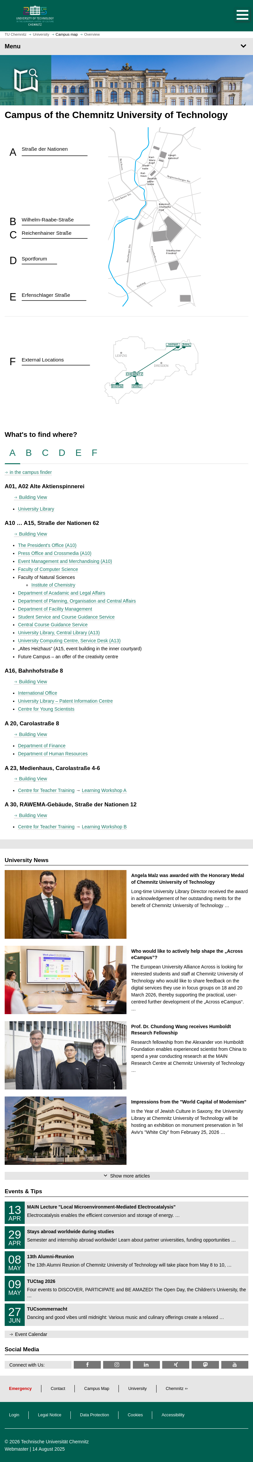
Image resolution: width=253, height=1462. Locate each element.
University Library (36, 509)
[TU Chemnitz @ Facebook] (87, 1365)
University (137, 1388)
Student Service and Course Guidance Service (66, 617)
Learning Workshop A (104, 790)
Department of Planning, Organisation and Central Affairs (77, 601)
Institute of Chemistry (53, 585)
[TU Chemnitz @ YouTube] (234, 1365)
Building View (33, 497)
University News (26, 860)
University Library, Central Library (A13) (59, 632)
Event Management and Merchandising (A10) (65, 561)
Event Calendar (31, 1334)
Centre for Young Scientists (46, 709)
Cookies (135, 1415)
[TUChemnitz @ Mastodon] (205, 1365)
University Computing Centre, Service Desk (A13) (69, 640)
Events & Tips (23, 1191)
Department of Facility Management (55, 609)
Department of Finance (41, 745)
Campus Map (96, 1388)
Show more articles (130, 1176)
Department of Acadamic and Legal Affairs (61, 593)
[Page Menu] (126, 46)
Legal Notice (49, 1415)
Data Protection (94, 1415)
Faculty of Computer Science (48, 569)
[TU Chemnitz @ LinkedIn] (146, 1365)
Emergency (20, 1388)
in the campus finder (31, 472)
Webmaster (16, 1449)
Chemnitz (175, 1388)
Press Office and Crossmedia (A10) (54, 553)
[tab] (12, 453)
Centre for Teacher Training (46, 790)
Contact (58, 1388)
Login (14, 1415)
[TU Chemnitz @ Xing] (175, 1365)
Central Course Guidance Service (53, 624)
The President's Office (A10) (47, 545)
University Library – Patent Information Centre (65, 701)
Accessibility (173, 1415)
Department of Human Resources (53, 753)
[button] (235, 15)
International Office (37, 693)
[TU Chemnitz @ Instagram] (116, 1365)
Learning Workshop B (104, 826)
